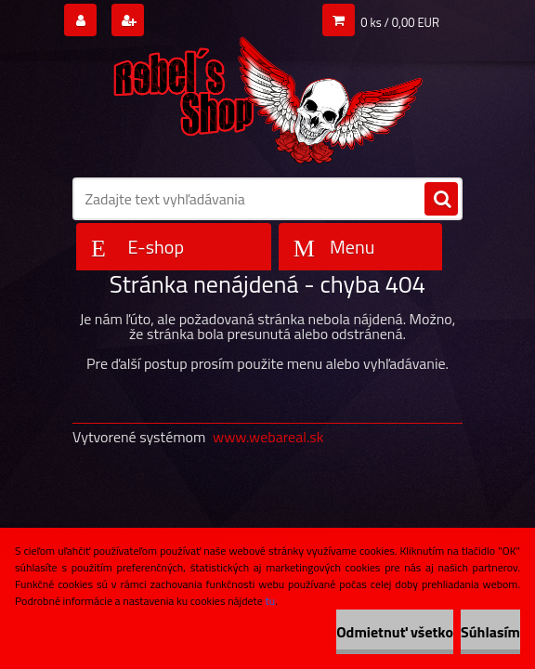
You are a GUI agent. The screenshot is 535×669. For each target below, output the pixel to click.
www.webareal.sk (268, 437)
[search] (441, 199)
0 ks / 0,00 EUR (399, 22)
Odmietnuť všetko (394, 632)
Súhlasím (490, 632)
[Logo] (267, 94)
